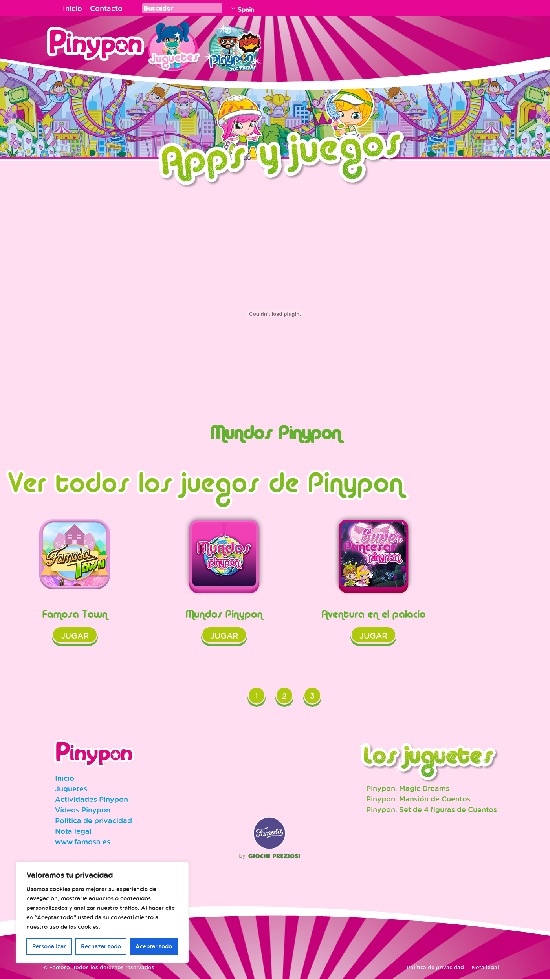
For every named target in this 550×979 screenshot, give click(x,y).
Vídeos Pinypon (82, 809)
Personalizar (49, 946)
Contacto (106, 8)
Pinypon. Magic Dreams (407, 788)
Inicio (72, 8)
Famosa (269, 847)
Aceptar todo (154, 946)
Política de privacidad (93, 820)
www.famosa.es (82, 841)
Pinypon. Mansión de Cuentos (418, 798)
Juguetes (172, 45)
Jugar (75, 635)
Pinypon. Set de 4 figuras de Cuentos (431, 809)
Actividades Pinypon (91, 799)
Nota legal (73, 831)
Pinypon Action (233, 45)
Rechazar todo (101, 946)
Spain (246, 9)
